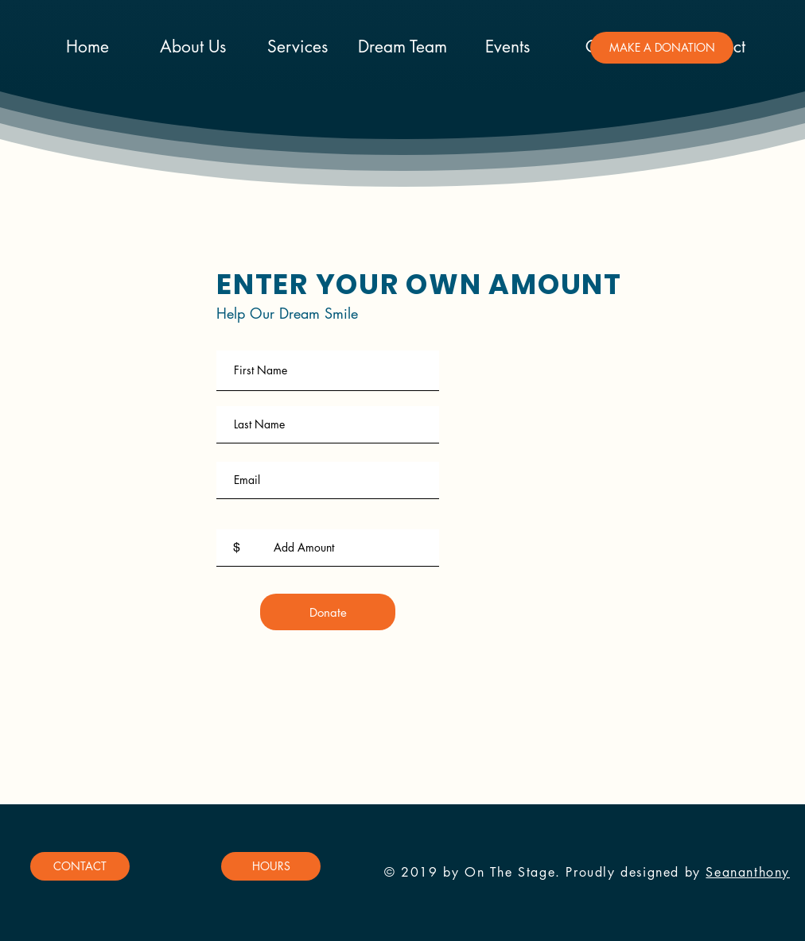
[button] (661, 48)
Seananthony (748, 872)
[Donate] (327, 612)
